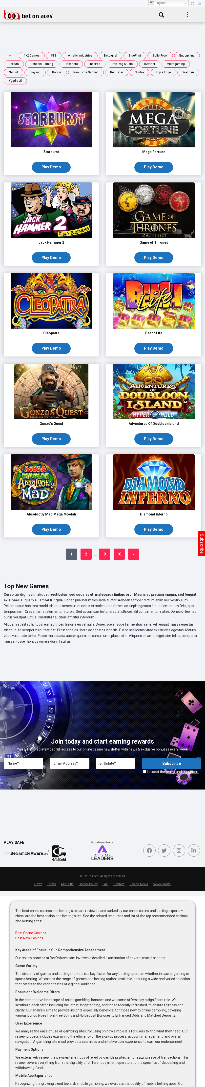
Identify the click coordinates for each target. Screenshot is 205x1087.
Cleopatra (51, 334)
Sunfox (139, 72)
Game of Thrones (154, 243)
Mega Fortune (153, 152)
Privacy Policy (88, 886)
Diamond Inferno (154, 516)
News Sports (162, 886)
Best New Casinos (29, 940)
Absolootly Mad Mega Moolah (51, 516)
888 (53, 55)
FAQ (105, 886)
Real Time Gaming (86, 72)
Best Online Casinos (30, 935)
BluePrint (135, 55)
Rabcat (57, 72)
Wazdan (188, 72)
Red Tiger (116, 72)
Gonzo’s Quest (51, 425)
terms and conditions (182, 774)
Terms (51, 886)
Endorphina (187, 55)
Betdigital (110, 55)
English (157, 3)
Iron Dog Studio (122, 64)
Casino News (138, 886)
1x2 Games (32, 55)
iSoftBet (149, 64)
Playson (35, 72)
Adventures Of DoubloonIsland (154, 425)
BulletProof (160, 55)
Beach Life (153, 334)
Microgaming (176, 64)
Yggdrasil (15, 80)
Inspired (94, 64)
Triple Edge (163, 72)
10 (119, 556)
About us (67, 886)
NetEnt (13, 72)
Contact (118, 886)
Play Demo (51, 167)
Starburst (51, 152)
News (38, 886)
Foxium (14, 64)
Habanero (71, 64)
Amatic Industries (80, 55)
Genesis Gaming (41, 64)
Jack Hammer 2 (51, 243)
